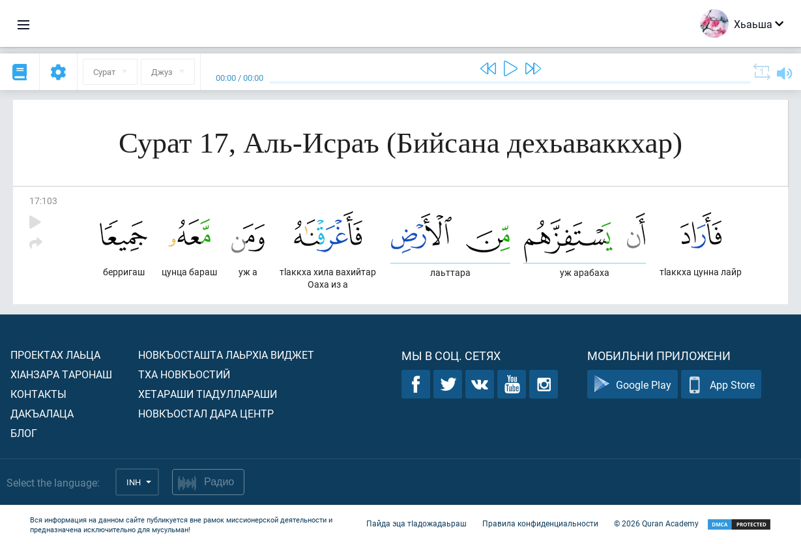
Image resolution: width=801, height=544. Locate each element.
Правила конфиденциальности (540, 523)
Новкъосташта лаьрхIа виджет (226, 354)
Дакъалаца (42, 413)
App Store (721, 384)
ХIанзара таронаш (61, 374)
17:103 (43, 200)
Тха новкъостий (184, 374)
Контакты (38, 393)
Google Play (632, 384)
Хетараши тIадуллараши (207, 393)
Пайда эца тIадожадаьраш (416, 523)
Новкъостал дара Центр (206, 413)
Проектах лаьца (55, 354)
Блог (23, 433)
